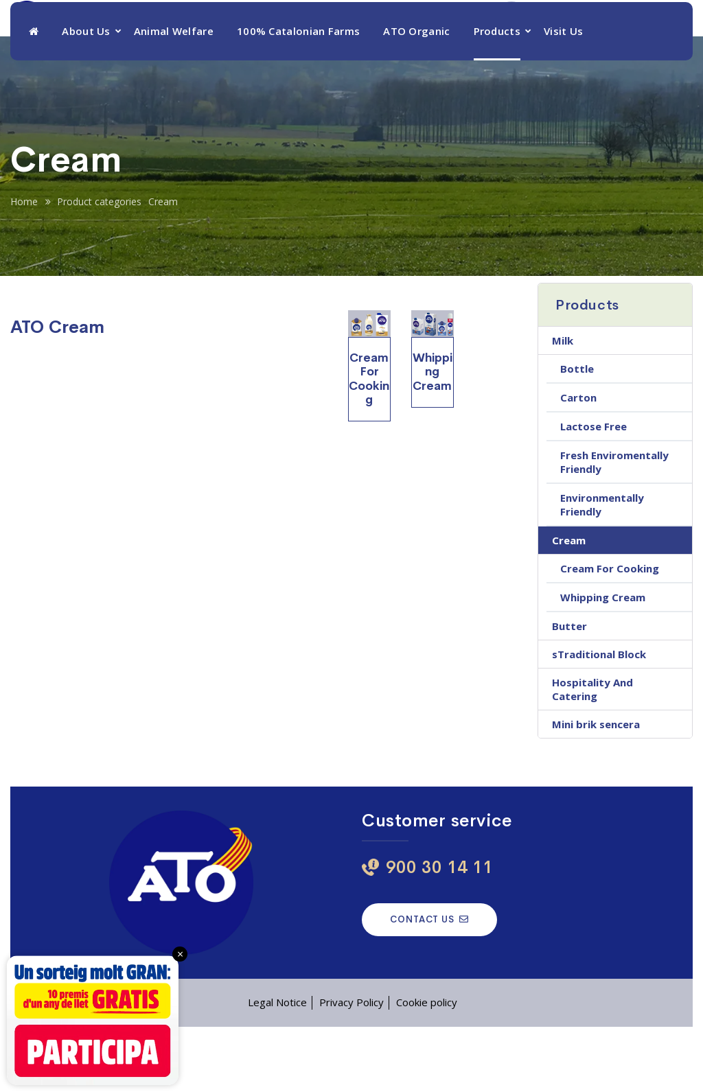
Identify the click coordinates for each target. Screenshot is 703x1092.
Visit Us (563, 96)
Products (497, 96)
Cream (569, 605)
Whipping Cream (602, 662)
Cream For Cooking (609, 633)
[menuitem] (665, 33)
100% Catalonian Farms (298, 96)
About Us (86, 96)
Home (24, 266)
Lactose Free (593, 491)
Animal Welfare (174, 96)
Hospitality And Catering (592, 754)
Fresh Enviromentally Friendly (614, 527)
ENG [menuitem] (653, 34)
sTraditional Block (599, 719)
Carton (578, 462)
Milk (562, 406)
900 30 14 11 (571, 40)
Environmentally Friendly (602, 569)
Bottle (577, 434)
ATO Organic (416, 96)
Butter (569, 691)
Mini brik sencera (596, 789)
